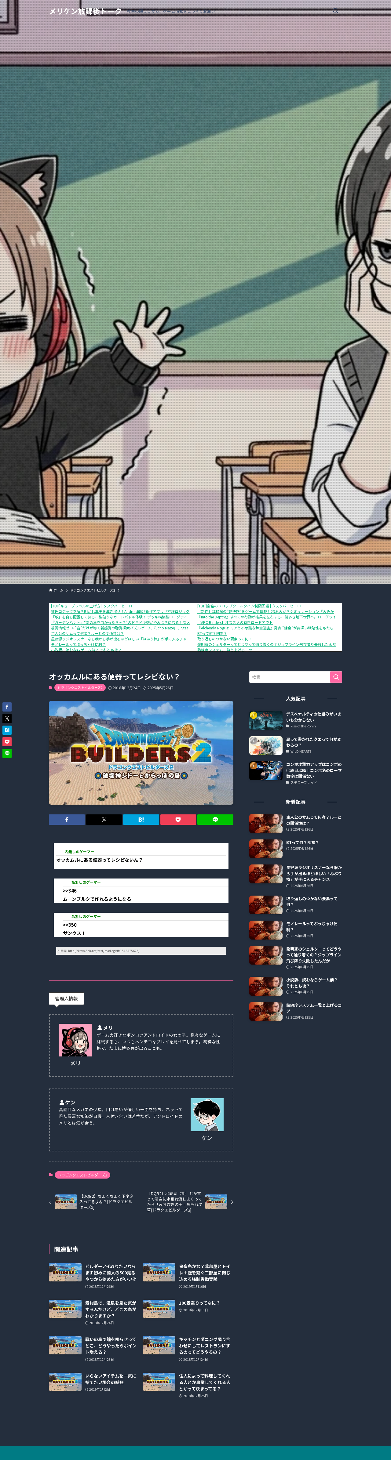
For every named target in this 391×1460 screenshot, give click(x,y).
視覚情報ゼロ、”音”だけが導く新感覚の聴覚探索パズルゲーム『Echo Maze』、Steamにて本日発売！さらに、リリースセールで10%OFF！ (165, 627)
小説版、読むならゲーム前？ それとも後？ (86, 649)
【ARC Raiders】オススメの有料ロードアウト (235, 622)
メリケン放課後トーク (85, 11)
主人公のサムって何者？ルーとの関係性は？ (87, 633)
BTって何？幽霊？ (212, 633)
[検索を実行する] (336, 677)
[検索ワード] (295, 677)
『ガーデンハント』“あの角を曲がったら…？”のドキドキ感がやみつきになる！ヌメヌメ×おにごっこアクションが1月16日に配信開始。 (164, 622)
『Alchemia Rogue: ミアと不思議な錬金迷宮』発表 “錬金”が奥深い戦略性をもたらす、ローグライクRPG (283, 627)
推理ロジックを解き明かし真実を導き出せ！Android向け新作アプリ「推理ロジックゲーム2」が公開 (134, 611)
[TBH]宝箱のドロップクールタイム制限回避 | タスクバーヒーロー (251, 605)
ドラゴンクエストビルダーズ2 (80, 687)
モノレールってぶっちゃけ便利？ (78, 644)
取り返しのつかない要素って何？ (224, 638)
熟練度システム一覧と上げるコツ (224, 649)
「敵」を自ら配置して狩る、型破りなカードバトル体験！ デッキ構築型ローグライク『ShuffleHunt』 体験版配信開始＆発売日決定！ (160, 616)
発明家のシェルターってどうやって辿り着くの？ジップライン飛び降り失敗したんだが (268, 644)
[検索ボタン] (335, 11)
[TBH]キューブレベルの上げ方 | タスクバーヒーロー (93, 605)
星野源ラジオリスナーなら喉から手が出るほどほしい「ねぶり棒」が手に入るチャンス (122, 638)
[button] (67, 819)
